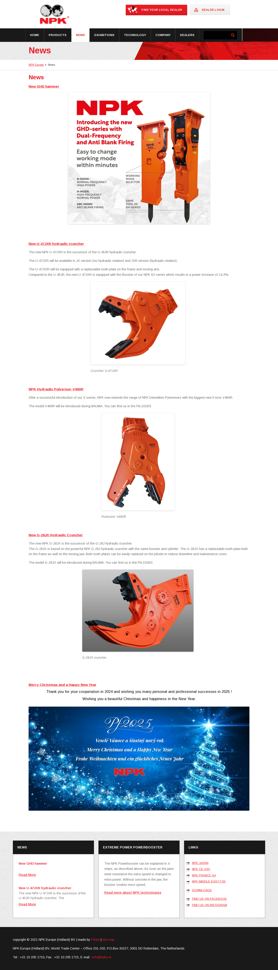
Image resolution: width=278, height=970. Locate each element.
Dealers (187, 35)
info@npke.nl (101, 957)
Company (163, 35)
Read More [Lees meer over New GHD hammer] (27, 875)
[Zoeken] (233, 35)
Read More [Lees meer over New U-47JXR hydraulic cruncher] (27, 904)
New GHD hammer (44, 86)
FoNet (95, 939)
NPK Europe (36, 64)
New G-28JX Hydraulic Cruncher (56, 535)
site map (108, 939)
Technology (135, 35)
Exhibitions (104, 35)
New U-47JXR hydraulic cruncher (56, 244)
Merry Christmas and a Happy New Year (62, 685)
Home (34, 35)
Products (57, 35)
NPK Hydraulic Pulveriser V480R (56, 389)
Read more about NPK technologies (132, 892)
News (80, 35)
